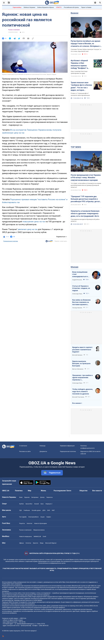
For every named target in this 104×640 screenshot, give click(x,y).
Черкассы (49, 497)
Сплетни (28, 543)
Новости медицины (25, 536)
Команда (42, 446)
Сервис (48, 517)
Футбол (21, 504)
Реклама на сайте (25, 451)
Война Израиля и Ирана (45, 7)
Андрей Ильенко (77, 279)
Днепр (42, 497)
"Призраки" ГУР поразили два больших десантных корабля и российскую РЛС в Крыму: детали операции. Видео (86, 199)
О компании (23, 446)
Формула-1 (49, 504)
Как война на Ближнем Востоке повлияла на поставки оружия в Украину (81, 302)
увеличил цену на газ (27, 229)
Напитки (29, 523)
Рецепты (22, 523)
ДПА (44, 510)
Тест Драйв (22, 517)
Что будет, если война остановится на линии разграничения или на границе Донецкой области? (86, 185)
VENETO (59, 7)
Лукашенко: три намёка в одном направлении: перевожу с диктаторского (82, 377)
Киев (20, 497)
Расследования (60, 491)
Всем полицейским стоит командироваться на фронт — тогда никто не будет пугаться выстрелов (80, 274)
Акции (42, 517)
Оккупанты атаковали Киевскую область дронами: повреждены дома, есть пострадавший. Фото (85, 213)
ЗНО (48, 510)
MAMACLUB (37, 536)
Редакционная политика (10, 241)
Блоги (69, 491)
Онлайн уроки (36, 510)
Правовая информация (67, 446)
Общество (83, 491)
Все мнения (76, 403)
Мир (29, 491)
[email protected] (26, 625)
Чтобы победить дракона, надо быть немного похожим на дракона (82, 391)
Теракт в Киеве (86, 7)
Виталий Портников (78, 397)
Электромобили (33, 517)
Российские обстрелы (71, 7)
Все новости (97, 491)
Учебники (27, 510)
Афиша (21, 543)
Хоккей (36, 504)
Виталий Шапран (77, 355)
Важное (74, 13)
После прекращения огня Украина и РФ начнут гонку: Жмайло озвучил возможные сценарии (86, 177)
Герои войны (17, 7)
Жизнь (43, 491)
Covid (44, 536)
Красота (35, 543)
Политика (19, 491)
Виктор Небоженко (77, 369)
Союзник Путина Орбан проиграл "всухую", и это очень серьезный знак (86, 50)
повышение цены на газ (34, 221)
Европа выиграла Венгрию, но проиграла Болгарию (81, 363)
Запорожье (34, 497)
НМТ (53, 510)
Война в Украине (29, 7)
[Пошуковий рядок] (100, 2)
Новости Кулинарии (40, 523)
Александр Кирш (77, 293)
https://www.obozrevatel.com (70, 582)
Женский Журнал (50, 543)
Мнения (74, 267)
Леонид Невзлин (77, 307)
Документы (43, 451)
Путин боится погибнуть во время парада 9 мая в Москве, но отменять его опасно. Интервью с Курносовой (85, 43)
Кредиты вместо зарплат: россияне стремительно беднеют (82, 349)
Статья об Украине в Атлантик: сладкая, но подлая (81, 288)
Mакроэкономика (39, 530)
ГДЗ (20, 510)
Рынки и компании (14, 29)
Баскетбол (29, 504)
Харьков (26, 497)
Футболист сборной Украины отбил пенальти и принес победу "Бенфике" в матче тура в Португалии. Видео (79, 64)
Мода (41, 543)
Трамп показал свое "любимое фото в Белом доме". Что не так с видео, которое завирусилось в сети (81, 86)
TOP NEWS (76, 147)
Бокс (42, 504)
